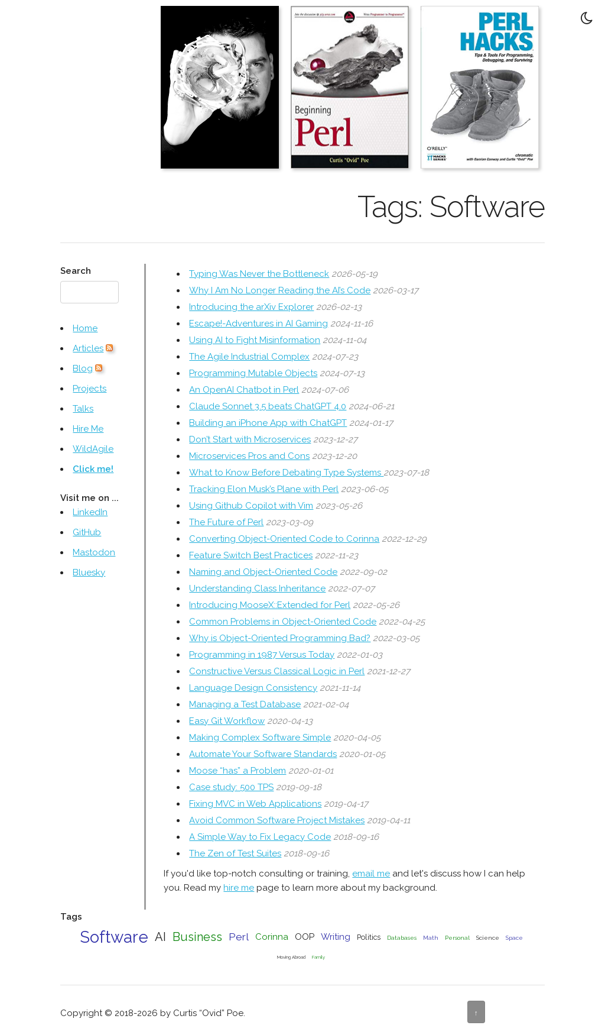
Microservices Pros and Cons (249, 456)
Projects (89, 388)
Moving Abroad (291, 957)
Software (114, 936)
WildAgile (93, 449)
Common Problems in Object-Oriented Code (282, 621)
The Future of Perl (226, 522)
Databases (402, 937)
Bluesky (89, 572)
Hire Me (88, 428)
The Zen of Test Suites (235, 853)
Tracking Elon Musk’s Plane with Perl (264, 489)
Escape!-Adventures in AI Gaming (258, 323)
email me (371, 873)
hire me (238, 887)
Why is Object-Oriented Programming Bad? (279, 638)
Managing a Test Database (245, 704)
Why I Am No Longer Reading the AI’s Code (279, 290)
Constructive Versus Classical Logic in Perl (277, 671)
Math (430, 937)
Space (514, 937)
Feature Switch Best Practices (251, 555)
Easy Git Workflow (227, 721)
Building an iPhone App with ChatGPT (268, 423)
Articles (88, 348)
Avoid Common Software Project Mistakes (277, 820)
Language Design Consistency (253, 688)
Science (487, 937)
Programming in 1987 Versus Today (261, 654)
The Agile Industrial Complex (249, 356)
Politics (368, 937)
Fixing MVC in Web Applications (255, 803)
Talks (83, 408)
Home (85, 328)
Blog (83, 368)
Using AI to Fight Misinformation (254, 340)
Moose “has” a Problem (237, 770)
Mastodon (94, 552)
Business (197, 937)
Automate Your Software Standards (263, 754)
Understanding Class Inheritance (257, 588)
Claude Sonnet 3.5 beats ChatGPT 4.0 (267, 406)
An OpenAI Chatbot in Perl (244, 389)
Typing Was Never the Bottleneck (259, 274)
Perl (239, 937)
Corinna (271, 937)
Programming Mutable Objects (253, 373)
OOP (304, 937)
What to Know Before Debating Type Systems (286, 472)
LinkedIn (90, 512)
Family (318, 957)
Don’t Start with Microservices (250, 439)
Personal (457, 937)
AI (160, 937)
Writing (335, 937)
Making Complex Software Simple (260, 737)
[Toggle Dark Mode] (587, 18)
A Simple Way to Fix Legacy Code (260, 837)
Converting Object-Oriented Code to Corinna (284, 538)
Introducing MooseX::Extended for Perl (269, 605)
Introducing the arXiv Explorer (251, 307)
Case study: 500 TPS (231, 787)
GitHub (87, 532)
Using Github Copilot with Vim (251, 505)
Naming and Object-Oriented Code (263, 572)
